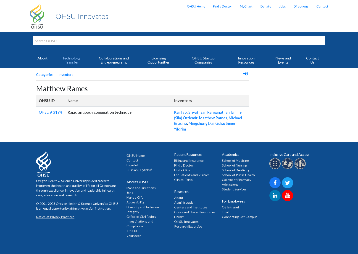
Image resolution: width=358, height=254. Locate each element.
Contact (322, 6)
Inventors (65, 74)
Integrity (132, 212)
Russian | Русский (139, 170)
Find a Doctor (222, 6)
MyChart (246, 6)
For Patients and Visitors (192, 175)
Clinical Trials (183, 180)
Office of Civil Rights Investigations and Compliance (141, 221)
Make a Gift (134, 197)
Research (181, 191)
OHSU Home (196, 6)
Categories (44, 74)
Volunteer (133, 236)
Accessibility (135, 202)
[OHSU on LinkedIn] (275, 200)
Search (353, 4)
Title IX (131, 231)
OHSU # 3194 (50, 112)
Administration (184, 202)
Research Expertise (188, 226)
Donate (266, 6)
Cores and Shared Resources (195, 212)
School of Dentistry (236, 170)
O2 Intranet (230, 207)
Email (225, 212)
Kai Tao (180, 112)
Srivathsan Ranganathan (209, 112)
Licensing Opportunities (158, 60)
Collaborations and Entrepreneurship (114, 60)
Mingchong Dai (201, 123)
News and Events (283, 60)
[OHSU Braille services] (275, 168)
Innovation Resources (246, 60)
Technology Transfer (71, 60)
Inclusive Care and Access (289, 154)
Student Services (234, 189)
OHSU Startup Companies (203, 60)
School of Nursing (234, 165)
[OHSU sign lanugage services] (288, 168)
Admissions (230, 184)
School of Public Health (238, 175)
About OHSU (137, 182)
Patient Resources (188, 154)
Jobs (282, 6)
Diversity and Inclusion (142, 207)
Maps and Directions (141, 188)
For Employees (233, 201)
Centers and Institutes (190, 207)
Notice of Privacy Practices (55, 217)
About (42, 58)
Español (132, 165)
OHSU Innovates (81, 16)
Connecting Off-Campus (239, 217)
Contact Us (312, 60)
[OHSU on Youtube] (288, 200)
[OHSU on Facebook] (275, 188)
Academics (230, 154)
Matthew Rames (213, 118)
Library (179, 217)
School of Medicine (235, 160)
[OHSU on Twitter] (288, 188)
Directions (301, 6)
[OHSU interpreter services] (301, 168)
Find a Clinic (182, 170)
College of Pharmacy (236, 180)
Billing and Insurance (189, 160)
